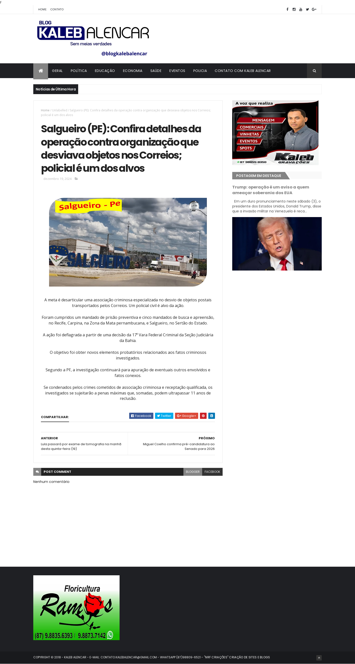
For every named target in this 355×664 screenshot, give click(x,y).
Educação (105, 70)
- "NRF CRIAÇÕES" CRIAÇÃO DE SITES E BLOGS (235, 657)
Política (79, 70)
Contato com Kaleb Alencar (243, 70)
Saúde (156, 70)
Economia (132, 70)
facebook (212, 472)
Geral (57, 70)
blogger (193, 472)
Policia (200, 70)
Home (42, 9)
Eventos (177, 70)
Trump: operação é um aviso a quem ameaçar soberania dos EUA (270, 190)
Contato (57, 9)
